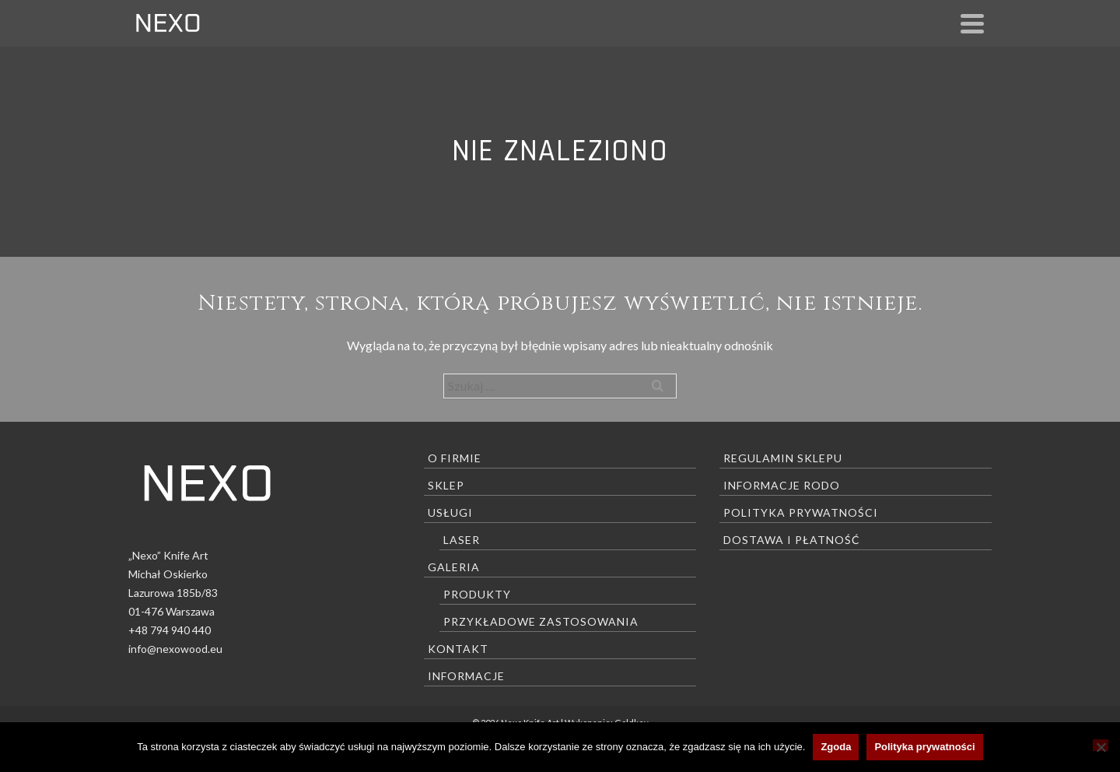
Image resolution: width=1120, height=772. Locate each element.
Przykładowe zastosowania (541, 621)
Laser (461, 539)
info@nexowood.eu (175, 648)
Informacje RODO (781, 485)
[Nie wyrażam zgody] (1100, 745)
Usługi (450, 512)
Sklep (446, 485)
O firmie (454, 458)
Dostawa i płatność (791, 539)
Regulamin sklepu (782, 458)
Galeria (454, 567)
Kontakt (458, 648)
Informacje (466, 676)
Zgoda (836, 747)
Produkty (477, 594)
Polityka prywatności (800, 512)
